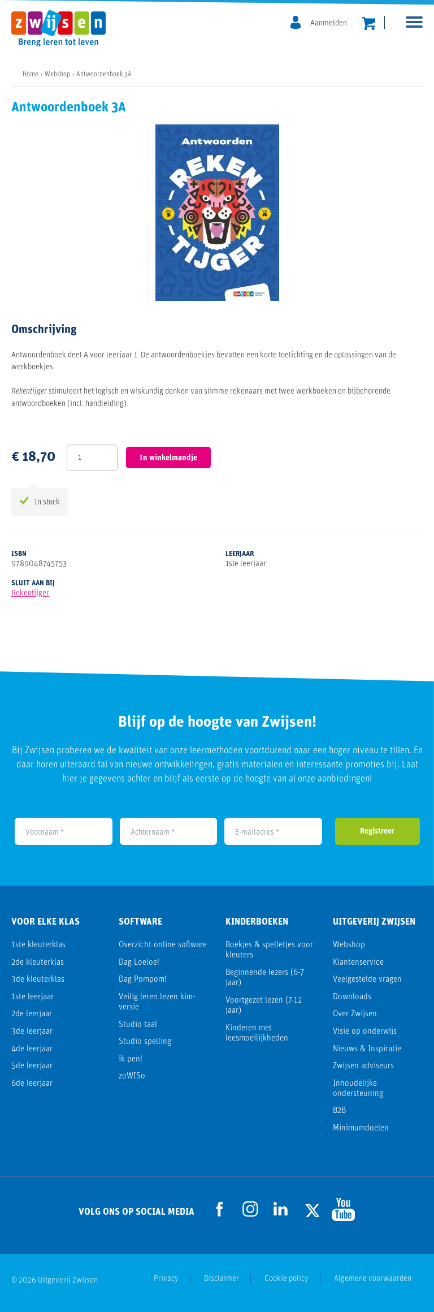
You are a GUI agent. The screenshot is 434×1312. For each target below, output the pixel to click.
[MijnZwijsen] (318, 23)
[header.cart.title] (368, 23)
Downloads (352, 997)
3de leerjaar (32, 1032)
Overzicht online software (163, 945)
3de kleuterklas (37, 980)
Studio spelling (145, 1042)
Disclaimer (221, 1279)
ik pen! (130, 1059)
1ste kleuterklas (38, 945)
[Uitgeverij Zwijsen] (64, 28)
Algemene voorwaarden (372, 1279)
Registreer (377, 831)
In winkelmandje (168, 458)
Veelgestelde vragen (367, 980)
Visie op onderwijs (365, 1032)
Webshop (349, 945)
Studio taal (138, 1025)
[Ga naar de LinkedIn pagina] (281, 1209)
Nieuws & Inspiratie (367, 1049)
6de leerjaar (32, 1084)
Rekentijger (30, 593)
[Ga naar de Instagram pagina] (250, 1209)
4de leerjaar (32, 1049)
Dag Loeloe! (139, 963)
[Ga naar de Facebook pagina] (220, 1209)
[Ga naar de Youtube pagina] (342, 1208)
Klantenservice (358, 963)
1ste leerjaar (32, 997)
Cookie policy (286, 1279)
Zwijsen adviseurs (363, 1066)
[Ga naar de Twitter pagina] (311, 1208)
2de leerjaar (31, 1014)
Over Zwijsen (355, 1014)
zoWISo (132, 1076)
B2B (339, 1111)
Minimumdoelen (361, 1128)
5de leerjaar (32, 1066)
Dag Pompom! (143, 980)
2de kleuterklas (37, 963)
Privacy (166, 1279)
